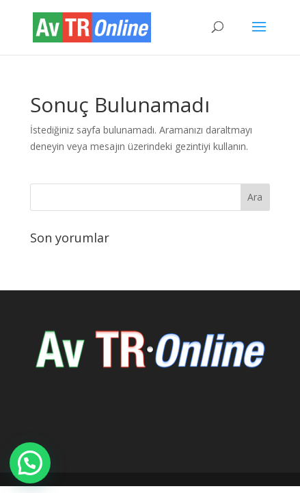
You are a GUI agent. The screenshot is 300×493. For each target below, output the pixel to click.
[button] (30, 462)
